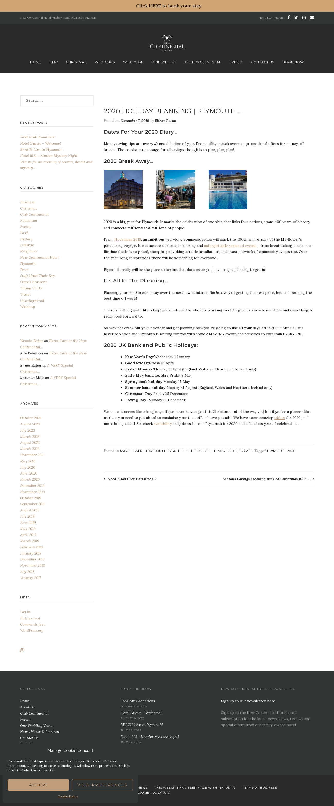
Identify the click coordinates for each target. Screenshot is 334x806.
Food (24, 233)
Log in (25, 612)
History (26, 239)
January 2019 (30, 553)
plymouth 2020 (281, 451)
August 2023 (30, 424)
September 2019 (33, 504)
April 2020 (28, 473)
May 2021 (27, 461)
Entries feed (30, 618)
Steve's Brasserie (34, 282)
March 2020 (30, 479)
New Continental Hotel (166, 451)
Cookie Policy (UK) (153, 792)
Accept (38, 785)
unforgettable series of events (230, 245)
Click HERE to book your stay (169, 6)
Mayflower (131, 451)
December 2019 (32, 485)
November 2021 (32, 455)
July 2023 (27, 430)
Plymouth (201, 451)
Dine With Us (164, 62)
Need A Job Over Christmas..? (132, 479)
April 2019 (28, 534)
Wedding (27, 306)
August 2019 (29, 510)
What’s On (133, 62)
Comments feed (33, 624)
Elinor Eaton (165, 120)
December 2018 (32, 559)
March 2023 (30, 436)
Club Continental (203, 62)
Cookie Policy (68, 796)
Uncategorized (32, 300)
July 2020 (27, 467)
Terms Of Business (259, 787)
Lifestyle (27, 245)
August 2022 (30, 442)
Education (28, 220)
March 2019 (29, 541)
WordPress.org (31, 630)
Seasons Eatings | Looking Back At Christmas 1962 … (266, 479)
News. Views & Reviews (39, 731)
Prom (24, 269)
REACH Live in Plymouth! (41, 149)
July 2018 (27, 571)
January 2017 (30, 577)
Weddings (105, 62)
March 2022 (29, 448)
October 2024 (30, 418)
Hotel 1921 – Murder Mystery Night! (49, 155)
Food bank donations (37, 137)
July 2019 (27, 516)
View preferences (102, 785)
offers (279, 417)
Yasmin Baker (31, 340)
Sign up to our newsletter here (248, 701)
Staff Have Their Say (37, 275)
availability (163, 423)
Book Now (293, 62)
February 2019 (31, 547)
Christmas (76, 62)
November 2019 (127, 239)
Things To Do (224, 451)
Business (27, 202)
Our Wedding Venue (36, 725)
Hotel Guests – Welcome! (40, 143)
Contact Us (262, 62)
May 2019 (28, 528)
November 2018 (32, 565)
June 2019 (28, 522)
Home (35, 62)
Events (236, 62)
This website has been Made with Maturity (195, 787)
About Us (27, 707)
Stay (53, 62)
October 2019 (30, 498)
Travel (245, 451)
